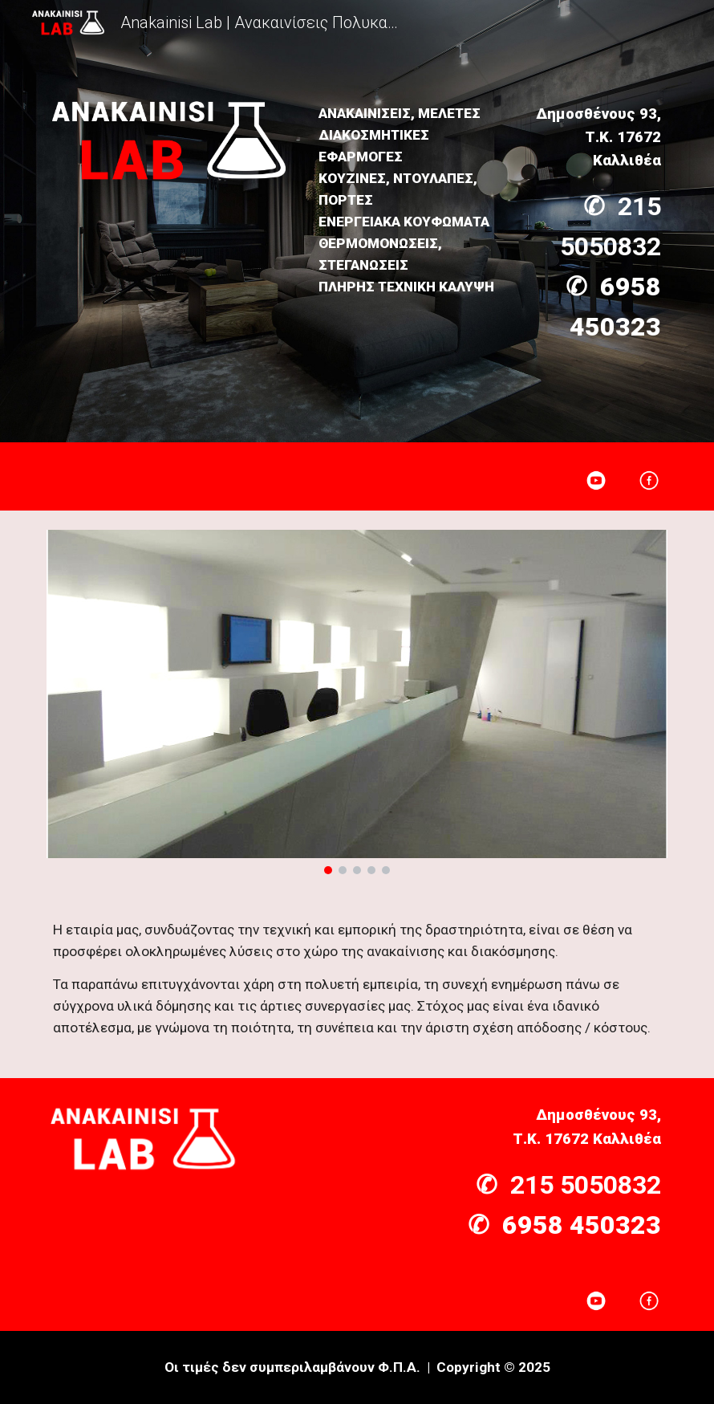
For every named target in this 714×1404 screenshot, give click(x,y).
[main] (410, 200)
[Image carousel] (357, 702)
